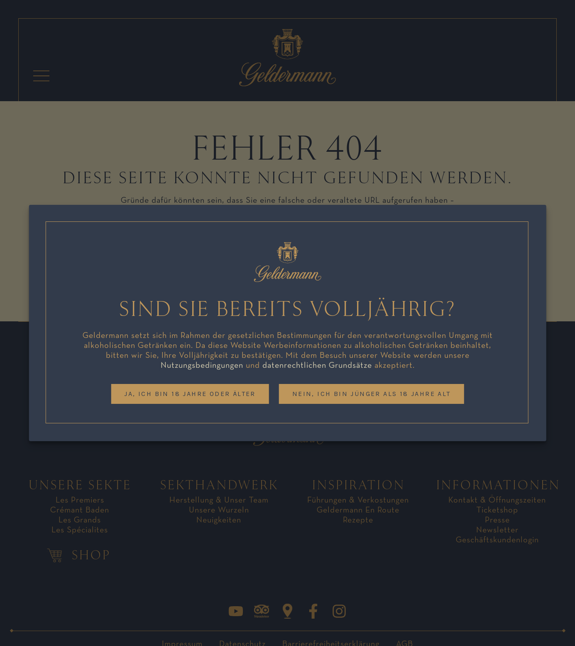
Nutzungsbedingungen (202, 365)
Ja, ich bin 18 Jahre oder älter (189, 394)
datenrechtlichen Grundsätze (317, 365)
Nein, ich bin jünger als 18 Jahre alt (371, 394)
